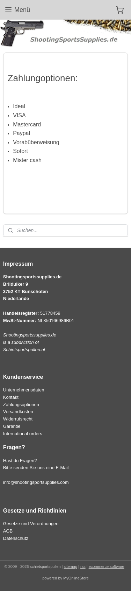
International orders (22, 433)
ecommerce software (106, 566)
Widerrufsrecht (17, 419)
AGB (8, 531)
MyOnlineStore (76, 578)
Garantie (12, 426)
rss (83, 566)
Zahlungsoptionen (21, 404)
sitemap (70, 566)
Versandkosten (18, 411)
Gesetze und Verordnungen (31, 523)
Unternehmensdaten (23, 389)
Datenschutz (15, 538)
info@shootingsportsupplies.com (36, 482)
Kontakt (11, 397)
